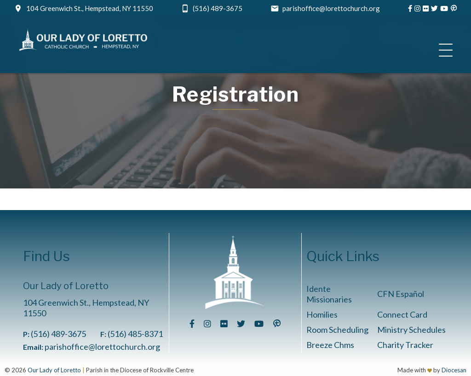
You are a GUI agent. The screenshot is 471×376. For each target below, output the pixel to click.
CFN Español (400, 294)
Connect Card (402, 314)
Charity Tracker (405, 345)
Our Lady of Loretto (54, 370)
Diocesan (454, 370)
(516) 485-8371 (135, 334)
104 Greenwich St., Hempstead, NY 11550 (89, 8)
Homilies (322, 314)
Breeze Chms (330, 345)
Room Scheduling (337, 330)
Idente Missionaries (329, 294)
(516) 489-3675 (217, 8)
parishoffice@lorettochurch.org (331, 8)
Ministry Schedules (411, 330)
